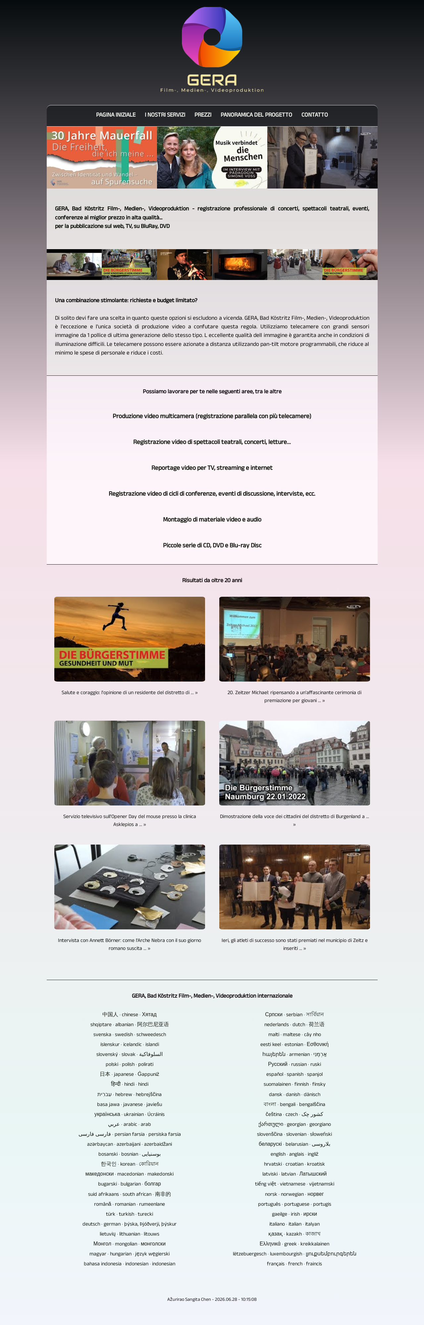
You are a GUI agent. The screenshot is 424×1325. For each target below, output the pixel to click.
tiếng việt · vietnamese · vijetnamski (294, 1185)
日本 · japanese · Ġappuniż (129, 1075)
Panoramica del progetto (256, 115)
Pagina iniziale (115, 115)
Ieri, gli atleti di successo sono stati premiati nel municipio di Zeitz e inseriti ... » (295, 945)
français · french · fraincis (294, 1265)
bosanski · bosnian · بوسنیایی (129, 1155)
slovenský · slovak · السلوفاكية (129, 1055)
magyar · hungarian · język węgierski (129, 1255)
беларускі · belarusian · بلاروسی (294, 1145)
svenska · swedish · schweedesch (129, 1035)
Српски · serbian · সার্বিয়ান (294, 1016)
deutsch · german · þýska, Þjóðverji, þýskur (129, 1225)
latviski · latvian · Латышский (294, 1175)
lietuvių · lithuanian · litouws (129, 1235)
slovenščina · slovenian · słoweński (294, 1135)
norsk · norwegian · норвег (294, 1195)
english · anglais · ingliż (295, 1155)
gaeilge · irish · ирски (294, 1215)
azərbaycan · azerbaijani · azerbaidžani (129, 1145)
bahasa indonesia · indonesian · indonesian (129, 1265)
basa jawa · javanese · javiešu (129, 1105)
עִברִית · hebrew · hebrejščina (129, 1095)
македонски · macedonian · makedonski (129, 1175)
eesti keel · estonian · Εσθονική (294, 1045)
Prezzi (202, 115)
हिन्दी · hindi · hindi (129, 1085)
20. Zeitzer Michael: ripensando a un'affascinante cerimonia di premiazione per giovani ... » (294, 697)
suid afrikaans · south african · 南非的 (129, 1195)
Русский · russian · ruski (294, 1065)
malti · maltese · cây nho (294, 1035)
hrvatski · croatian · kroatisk (294, 1165)
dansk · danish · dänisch (294, 1095)
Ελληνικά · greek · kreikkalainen (295, 1245)
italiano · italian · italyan (294, 1225)
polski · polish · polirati (129, 1065)
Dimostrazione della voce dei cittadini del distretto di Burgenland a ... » (294, 821)
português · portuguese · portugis (294, 1205)
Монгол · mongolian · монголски (129, 1245)
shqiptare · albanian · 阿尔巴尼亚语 (129, 1025)
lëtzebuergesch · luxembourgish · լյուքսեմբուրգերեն (294, 1255)
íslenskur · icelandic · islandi (129, 1045)
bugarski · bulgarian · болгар (129, 1185)
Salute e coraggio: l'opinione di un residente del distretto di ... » (130, 693)
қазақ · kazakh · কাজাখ (294, 1235)
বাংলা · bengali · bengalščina (294, 1105)
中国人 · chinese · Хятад (129, 1016)
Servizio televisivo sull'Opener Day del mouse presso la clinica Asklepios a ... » (129, 821)
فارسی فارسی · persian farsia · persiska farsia (130, 1135)
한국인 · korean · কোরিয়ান (130, 1165)
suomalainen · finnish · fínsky (295, 1085)
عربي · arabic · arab (129, 1125)
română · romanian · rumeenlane (129, 1205)
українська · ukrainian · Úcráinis (129, 1115)
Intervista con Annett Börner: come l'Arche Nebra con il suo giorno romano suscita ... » (129, 945)
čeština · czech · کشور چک (294, 1115)
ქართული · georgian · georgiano (294, 1125)
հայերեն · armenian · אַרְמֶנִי (294, 1055)
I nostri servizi (165, 115)
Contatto (314, 115)
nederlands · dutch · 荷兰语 (294, 1025)
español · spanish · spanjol (294, 1075)
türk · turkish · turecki (129, 1215)
